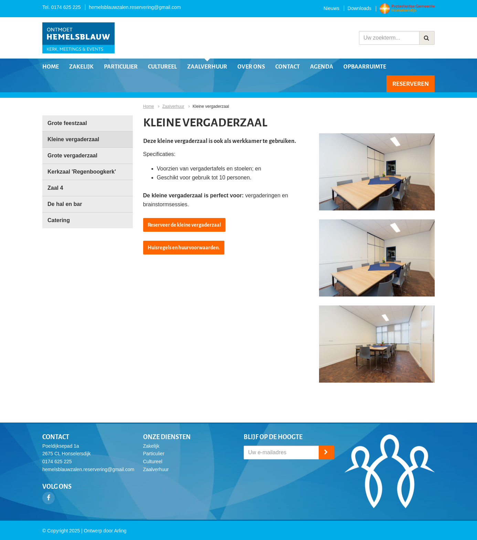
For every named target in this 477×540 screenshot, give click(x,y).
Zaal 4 (55, 188)
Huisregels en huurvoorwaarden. (184, 247)
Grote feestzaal (67, 123)
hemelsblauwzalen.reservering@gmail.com (135, 7)
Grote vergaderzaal (72, 155)
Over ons (251, 67)
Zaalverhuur (207, 67)
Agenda (321, 67)
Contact (287, 67)
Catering (58, 220)
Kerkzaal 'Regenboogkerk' (81, 172)
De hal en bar (64, 204)
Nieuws (331, 8)
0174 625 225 (66, 7)
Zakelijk (81, 67)
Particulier (121, 67)
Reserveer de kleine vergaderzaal (184, 225)
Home (50, 67)
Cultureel (162, 67)
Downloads (359, 8)
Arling (120, 530)
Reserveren (410, 84)
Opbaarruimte (364, 67)
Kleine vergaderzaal (73, 139)
